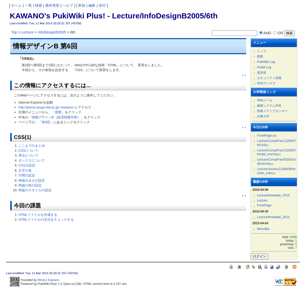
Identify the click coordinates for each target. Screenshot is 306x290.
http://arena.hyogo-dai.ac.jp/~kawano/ (46, 107)
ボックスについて (31, 160)
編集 (92, 5)
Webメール (265, 100)
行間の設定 (26, 175)
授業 (58, 112)
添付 (102, 5)
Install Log (264, 67)
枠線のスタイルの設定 (35, 190)
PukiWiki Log (266, 62)
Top (14, 32)
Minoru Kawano (48, 280)
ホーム (16, 5)
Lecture (27, 32)
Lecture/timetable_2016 (273, 195)
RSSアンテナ (266, 83)
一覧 (28, 5)
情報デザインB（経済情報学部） (56, 117)
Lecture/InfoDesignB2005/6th (165, 16)
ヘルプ (67, 5)
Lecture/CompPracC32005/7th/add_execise (276, 152)
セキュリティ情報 (269, 78)
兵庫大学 (263, 116)
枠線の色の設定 (30, 185)
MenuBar (263, 229)
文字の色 (25, 170)
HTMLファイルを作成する (37, 215)
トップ (261, 51)
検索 (38, 5)
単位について (28, 155)
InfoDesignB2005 (52, 32)
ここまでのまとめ (31, 146)
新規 (81, 5)
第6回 (46, 122)
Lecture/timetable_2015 (273, 217)
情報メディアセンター (272, 111)
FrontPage (267, 135)
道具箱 (261, 72)
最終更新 (52, 5)
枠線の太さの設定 (31, 180)
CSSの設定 (26, 165)
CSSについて (28, 150)
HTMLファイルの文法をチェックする (46, 219)
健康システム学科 (269, 105)
